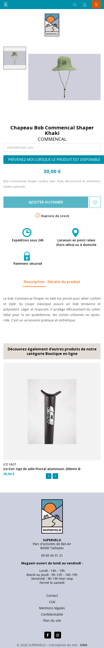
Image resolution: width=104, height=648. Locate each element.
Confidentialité (52, 614)
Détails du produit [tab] (63, 281)
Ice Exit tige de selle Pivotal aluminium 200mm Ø (41, 469)
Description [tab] (34, 281)
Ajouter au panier (45, 202)
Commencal (52, 139)
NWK (83, 645)
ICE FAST (9, 464)
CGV (52, 602)
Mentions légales (52, 608)
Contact (52, 595)
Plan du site (52, 620)
